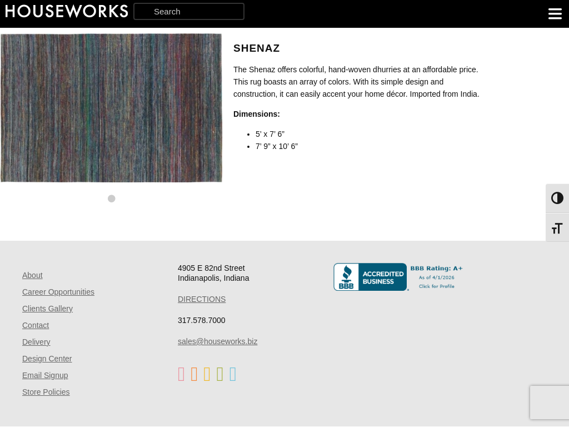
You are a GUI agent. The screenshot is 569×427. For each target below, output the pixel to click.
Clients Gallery (47, 308)
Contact (35, 325)
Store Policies (46, 392)
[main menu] (555, 14)
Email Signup (45, 375)
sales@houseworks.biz (217, 341)
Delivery (36, 341)
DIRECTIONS (202, 299)
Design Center (47, 358)
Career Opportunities (58, 291)
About (32, 275)
